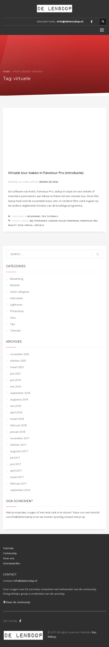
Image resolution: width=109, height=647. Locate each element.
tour (20, 225)
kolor (62, 221)
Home (6, 71)
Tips (44, 216)
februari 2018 (18, 425)
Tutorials (52, 216)
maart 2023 (17, 367)
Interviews (16, 298)
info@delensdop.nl (70, 21)
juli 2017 (15, 457)
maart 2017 (17, 477)
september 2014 (20, 490)
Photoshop (17, 311)
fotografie (40, 221)
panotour (86, 221)
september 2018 (20, 393)
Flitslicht (15, 285)
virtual (28, 225)
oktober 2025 (18, 360)
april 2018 (16, 412)
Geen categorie (19, 291)
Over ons (8, 558)
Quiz (13, 317)
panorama (73, 221)
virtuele (39, 225)
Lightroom (16, 304)
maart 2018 (17, 419)
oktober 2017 (18, 444)
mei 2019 (15, 386)
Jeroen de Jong (48, 181)
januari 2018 (17, 432)
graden (53, 221)
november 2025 (19, 354)
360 (31, 221)
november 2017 (19, 438)
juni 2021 (15, 373)
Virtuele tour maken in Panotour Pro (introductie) (45, 173)
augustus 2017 (19, 451)
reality (12, 225)
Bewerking (34, 216)
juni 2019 (15, 380)
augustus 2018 (19, 399)
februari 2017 (18, 483)
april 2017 (16, 470)
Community (10, 553)
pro (95, 221)
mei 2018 (15, 406)
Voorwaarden (11, 563)
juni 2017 (15, 464)
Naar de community (16, 602)
